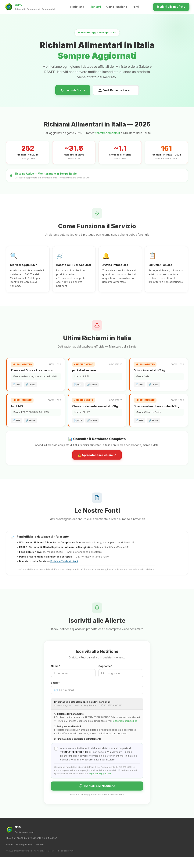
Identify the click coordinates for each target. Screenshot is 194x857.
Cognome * (105, 669)
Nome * (55, 669)
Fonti (135, 6)
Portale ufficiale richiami (64, 564)
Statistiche (77, 6)
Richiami (95, 6)
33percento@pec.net (125, 724)
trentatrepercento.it (107, 133)
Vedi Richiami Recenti (115, 91)
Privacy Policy (24, 844)
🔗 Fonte (30, 384)
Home (9, 844)
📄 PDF (16, 384)
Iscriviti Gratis (73, 91)
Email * (55, 685)
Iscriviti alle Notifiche (97, 789)
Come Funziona (116, 6)
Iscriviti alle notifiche (171, 6)
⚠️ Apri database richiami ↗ (97, 458)
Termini (40, 844)
